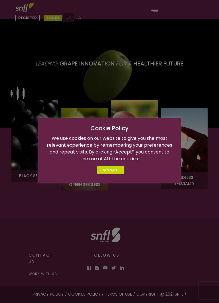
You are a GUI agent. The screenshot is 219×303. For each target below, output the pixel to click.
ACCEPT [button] (110, 173)
